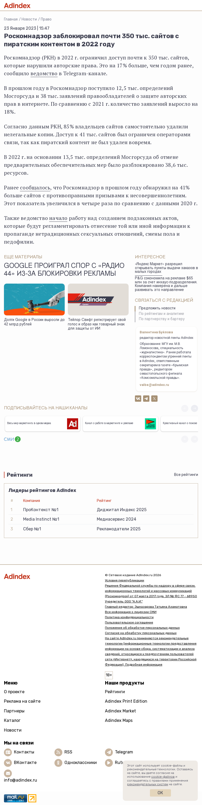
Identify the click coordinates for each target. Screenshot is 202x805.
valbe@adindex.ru (154, 385)
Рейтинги (115, 691)
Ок (160, 792)
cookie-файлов (163, 776)
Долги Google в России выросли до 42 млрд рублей (34, 322)
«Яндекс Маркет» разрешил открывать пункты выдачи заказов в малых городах (166, 268)
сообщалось (35, 187)
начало (58, 218)
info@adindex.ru (20, 780)
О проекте (14, 691)
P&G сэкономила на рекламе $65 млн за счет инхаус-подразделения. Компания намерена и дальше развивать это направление (166, 284)
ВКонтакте (25, 762)
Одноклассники (80, 762)
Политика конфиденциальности (129, 617)
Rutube (122, 762)
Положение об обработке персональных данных (142, 628)
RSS (68, 751)
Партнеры (14, 710)
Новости (29, 19)
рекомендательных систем (147, 784)
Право (46, 19)
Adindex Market (120, 710)
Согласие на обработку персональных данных (140, 633)
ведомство (44, 73)
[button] (194, 408)
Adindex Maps (119, 720)
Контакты (24, 751)
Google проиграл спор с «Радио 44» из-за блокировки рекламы (64, 270)
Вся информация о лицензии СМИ (130, 612)
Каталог (12, 720)
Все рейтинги (186, 474)
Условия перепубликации (124, 580)
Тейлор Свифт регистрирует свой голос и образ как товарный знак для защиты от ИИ (97, 324)
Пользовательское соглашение (129, 622)
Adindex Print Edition (126, 701)
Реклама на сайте (22, 701)
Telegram (124, 751)
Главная (11, 19)
